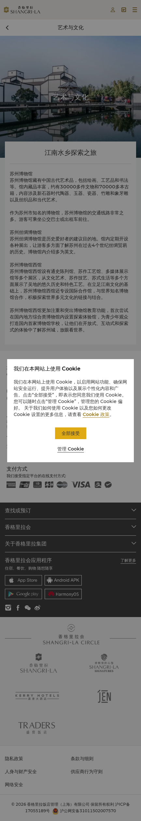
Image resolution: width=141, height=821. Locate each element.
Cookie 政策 (96, 414)
